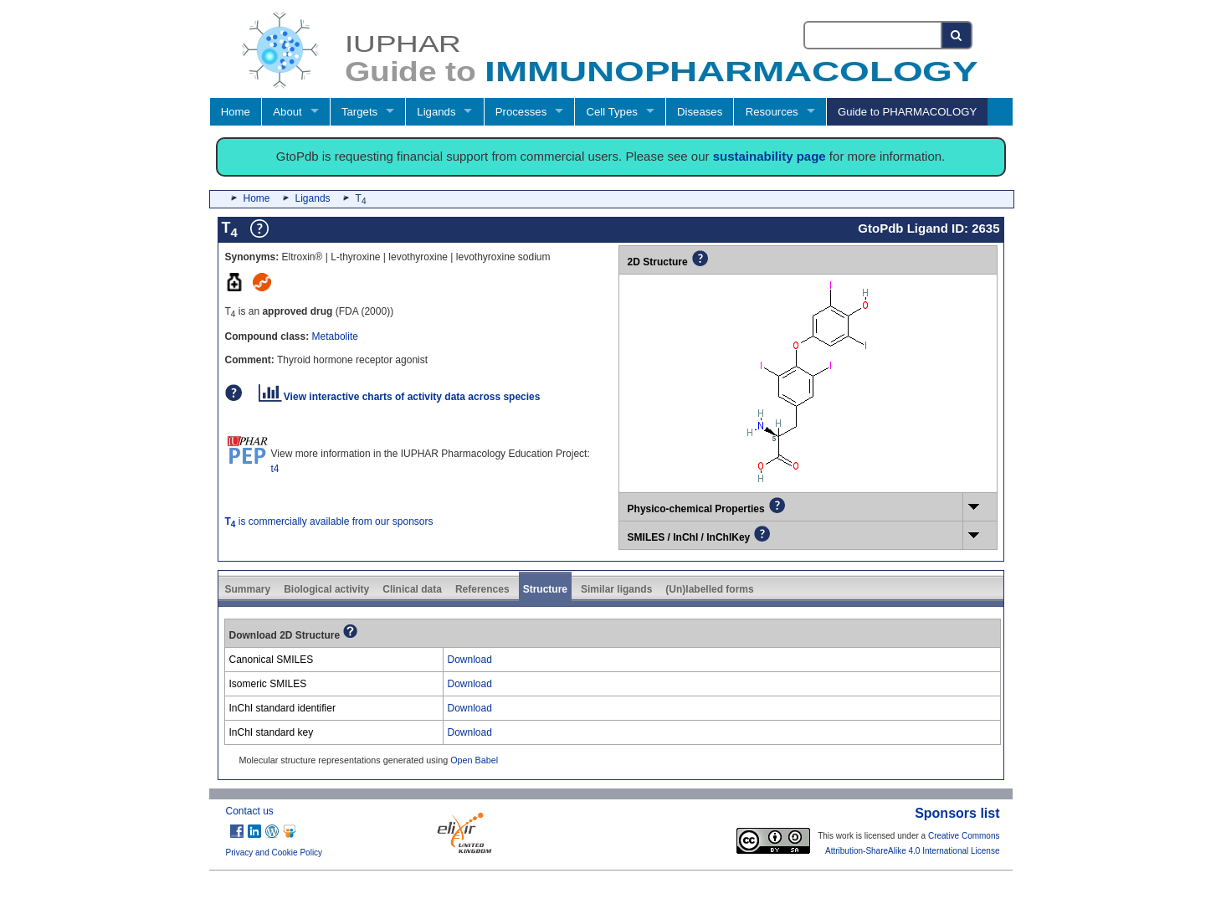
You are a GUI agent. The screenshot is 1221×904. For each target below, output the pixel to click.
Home (235, 111)
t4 (275, 469)
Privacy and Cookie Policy (274, 852)
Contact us (250, 811)
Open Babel (474, 760)
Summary (248, 589)
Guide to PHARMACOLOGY (907, 111)
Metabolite (335, 336)
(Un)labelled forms (709, 589)
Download (470, 659)
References (482, 589)
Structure (545, 589)
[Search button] (957, 35)
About (287, 111)
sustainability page (769, 156)
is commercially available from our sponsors (329, 521)
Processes (521, 111)
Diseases (699, 111)
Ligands (436, 111)
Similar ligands (616, 589)
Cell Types (612, 111)
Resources (772, 111)
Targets (359, 111)
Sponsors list (957, 813)
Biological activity (326, 589)
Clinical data (412, 589)
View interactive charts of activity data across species (400, 397)
